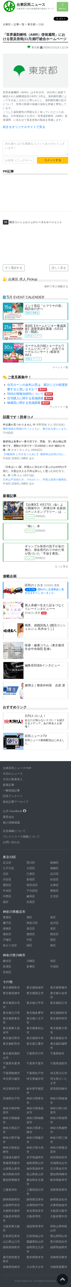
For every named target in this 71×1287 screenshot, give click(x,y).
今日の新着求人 (13, 779)
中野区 (7, 896)
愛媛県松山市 (35, 1241)
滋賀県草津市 (35, 1226)
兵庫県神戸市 (35, 1205)
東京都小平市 (35, 1002)
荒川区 (31, 862)
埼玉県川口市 (58, 1073)
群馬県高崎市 (58, 1088)
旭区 (29, 917)
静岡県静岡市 (11, 1199)
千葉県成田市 (58, 1063)
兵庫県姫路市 (58, 1205)
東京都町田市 (11, 1043)
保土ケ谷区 (10, 945)
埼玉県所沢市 (11, 1088)
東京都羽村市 (58, 1018)
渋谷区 (7, 879)
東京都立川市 (11, 1012)
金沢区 (54, 922)
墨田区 (7, 885)
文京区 (54, 896)
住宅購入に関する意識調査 (30, 398)
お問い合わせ (11, 842)
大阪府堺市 (34, 1216)
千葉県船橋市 (11, 1073)
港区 (6, 901)
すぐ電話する (13, 267)
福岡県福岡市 (58, 1247)
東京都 (31, 24)
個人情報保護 (11, 822)
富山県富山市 (35, 1174)
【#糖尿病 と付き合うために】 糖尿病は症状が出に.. (34, 454)
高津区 (7, 966)
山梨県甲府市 (11, 1205)
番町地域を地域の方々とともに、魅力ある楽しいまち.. (35, 428)
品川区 (54, 873)
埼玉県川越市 (11, 1078)
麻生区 (7, 960)
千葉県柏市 (57, 1053)
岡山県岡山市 (58, 1236)
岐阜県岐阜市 (58, 1179)
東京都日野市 (11, 1038)
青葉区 (7, 917)
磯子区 (7, 922)
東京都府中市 (35, 1038)
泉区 (53, 917)
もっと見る (61, 566)
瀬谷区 (7, 934)
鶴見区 (54, 934)
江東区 (31, 873)
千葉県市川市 (35, 1053)
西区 (53, 939)
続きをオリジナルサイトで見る (24, 126)
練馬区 (31, 896)
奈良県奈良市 (35, 1210)
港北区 (31, 928)
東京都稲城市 (35, 987)
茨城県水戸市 (11, 1098)
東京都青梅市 (58, 987)
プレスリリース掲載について (21, 836)
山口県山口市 (11, 1241)
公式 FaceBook (14, 811)
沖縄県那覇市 (58, 1266)
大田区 (31, 868)
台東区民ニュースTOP (17, 768)
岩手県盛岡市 (35, 1157)
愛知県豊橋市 (11, 1179)
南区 (53, 945)
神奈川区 (32, 922)
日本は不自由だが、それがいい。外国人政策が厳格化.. (35, 479)
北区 (6, 873)
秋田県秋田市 (58, 1157)
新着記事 (8, 784)
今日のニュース (13, 773)
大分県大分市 (35, 1266)
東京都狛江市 (58, 1002)
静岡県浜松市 (58, 1199)
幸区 (53, 960)
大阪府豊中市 (58, 1216)
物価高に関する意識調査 (28, 402)
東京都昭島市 (11, 987)
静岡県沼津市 (35, 1199)
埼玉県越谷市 (35, 1078)
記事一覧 (19, 24)
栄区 (53, 928)
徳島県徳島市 (11, 1247)
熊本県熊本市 (35, 1257)
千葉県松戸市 (35, 1073)
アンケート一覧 (59, 406)
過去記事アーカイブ (15, 801)
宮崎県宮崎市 (58, 1257)
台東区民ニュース (30, 5)
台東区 (7, 24)
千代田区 (32, 890)
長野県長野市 (58, 1189)
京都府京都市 (11, 1210)
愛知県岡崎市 (58, 1174)
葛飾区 (54, 868)
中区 (29, 939)
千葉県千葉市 (35, 1063)
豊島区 (54, 890)
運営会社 (8, 816)
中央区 (7, 890)
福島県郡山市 (35, 1163)
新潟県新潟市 (11, 1174)
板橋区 (54, 862)
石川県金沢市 (58, 1168)
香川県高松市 (58, 1241)
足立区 (7, 862)
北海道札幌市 (11, 1157)
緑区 (29, 945)
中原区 (54, 966)
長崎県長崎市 (11, 1266)
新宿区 (31, 879)
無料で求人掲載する (56, 286)
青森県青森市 (11, 1163)
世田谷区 (32, 885)
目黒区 (31, 901)
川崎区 (31, 960)
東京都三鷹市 (35, 1043)
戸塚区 (7, 939)
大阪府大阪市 (58, 1210)
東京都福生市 (58, 1038)
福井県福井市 (35, 1168)
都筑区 (31, 934)
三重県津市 (10, 1189)
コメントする (52, 160)
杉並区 (54, 879)
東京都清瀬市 (11, 993)
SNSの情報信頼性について (30, 393)
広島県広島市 (11, 1236)
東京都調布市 (58, 1012)
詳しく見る (59, 267)
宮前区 (7, 972)
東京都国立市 (35, 993)
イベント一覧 (60, 367)
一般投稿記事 (11, 790)
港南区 (7, 928)
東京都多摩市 (35, 1012)
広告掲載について (14, 830)
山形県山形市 (11, 1168)
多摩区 (31, 966)
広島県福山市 (35, 1236)
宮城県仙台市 (58, 1163)
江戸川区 (8, 868)
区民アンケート (13, 796)
